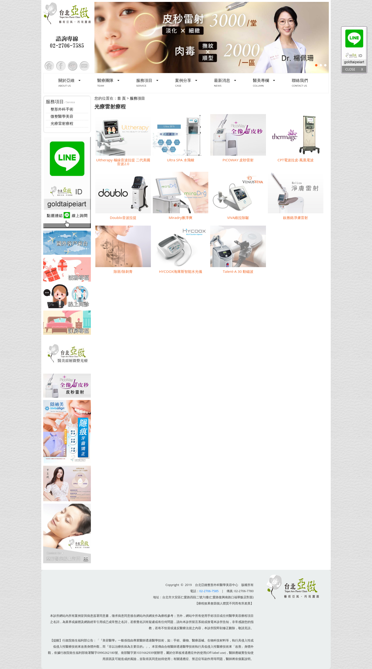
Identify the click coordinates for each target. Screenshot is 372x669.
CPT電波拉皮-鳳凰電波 (296, 160)
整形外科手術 (62, 109)
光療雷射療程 (62, 123)
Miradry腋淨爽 (180, 217)
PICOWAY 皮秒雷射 (238, 160)
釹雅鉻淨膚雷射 (295, 217)
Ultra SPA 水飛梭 (180, 160)
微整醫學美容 (62, 116)
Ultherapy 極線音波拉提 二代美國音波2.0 (123, 162)
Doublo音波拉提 (123, 217)
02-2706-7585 (209, 591)
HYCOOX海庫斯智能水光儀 (180, 271)
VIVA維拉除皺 (238, 217)
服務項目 (137, 98)
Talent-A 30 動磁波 (238, 271)
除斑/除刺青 (123, 271)
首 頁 (121, 98)
